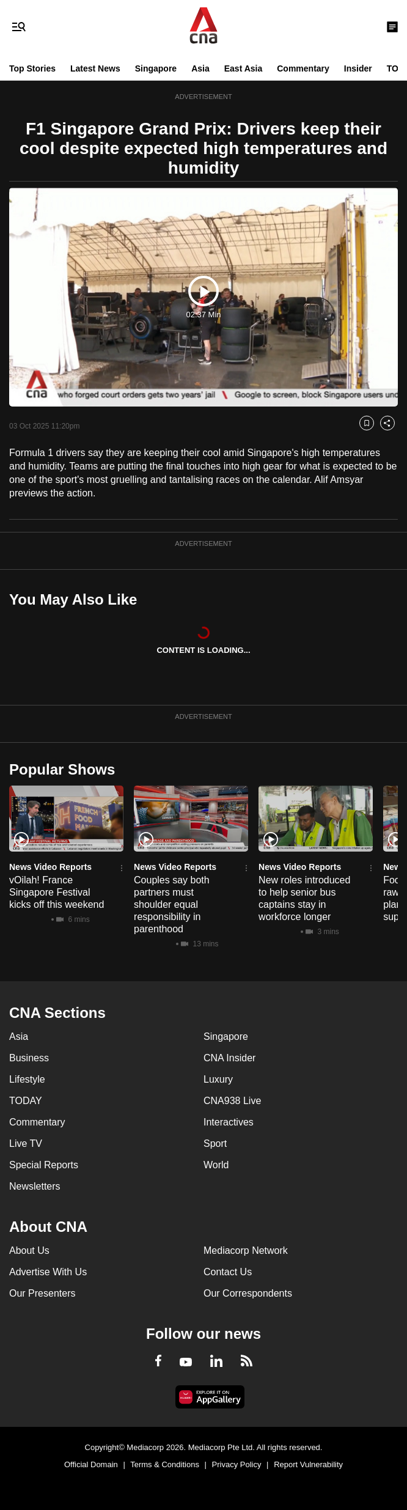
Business (29, 1058)
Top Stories (32, 68)
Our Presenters (42, 1293)
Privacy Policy (237, 1464)
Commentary (303, 68)
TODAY (25, 1101)
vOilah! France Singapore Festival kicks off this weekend (56, 892)
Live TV (25, 1143)
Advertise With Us (48, 1272)
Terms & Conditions (164, 1464)
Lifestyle (27, 1079)
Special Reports (43, 1165)
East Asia (243, 68)
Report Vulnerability (308, 1464)
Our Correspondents (248, 1293)
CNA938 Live (232, 1101)
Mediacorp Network (246, 1250)
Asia (200, 68)
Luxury (218, 1079)
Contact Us (228, 1272)
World (216, 1165)
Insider (358, 68)
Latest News (95, 68)
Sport (215, 1143)
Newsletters (35, 1186)
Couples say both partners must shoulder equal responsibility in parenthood (172, 904)
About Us (29, 1250)
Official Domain (91, 1464)
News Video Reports (50, 867)
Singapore (156, 68)
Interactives (229, 1122)
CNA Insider (229, 1058)
